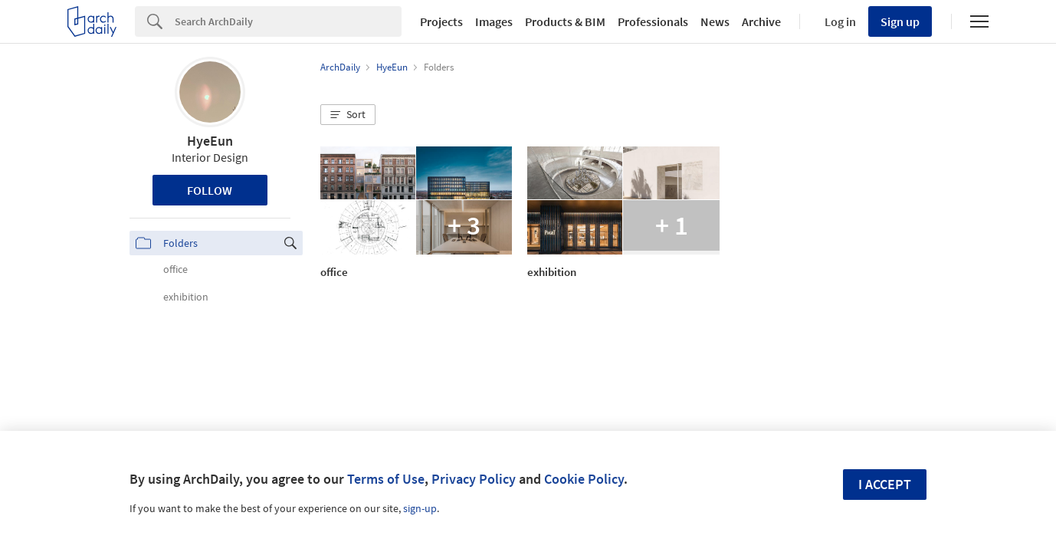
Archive (761, 21)
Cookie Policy (584, 479)
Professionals (653, 21)
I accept (884, 484)
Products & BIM (565, 21)
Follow (209, 190)
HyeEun (210, 141)
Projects (441, 21)
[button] (348, 115)
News (715, 21)
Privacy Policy (473, 479)
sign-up (420, 508)
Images (494, 21)
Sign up (900, 21)
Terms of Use (386, 479)
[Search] (288, 21)
